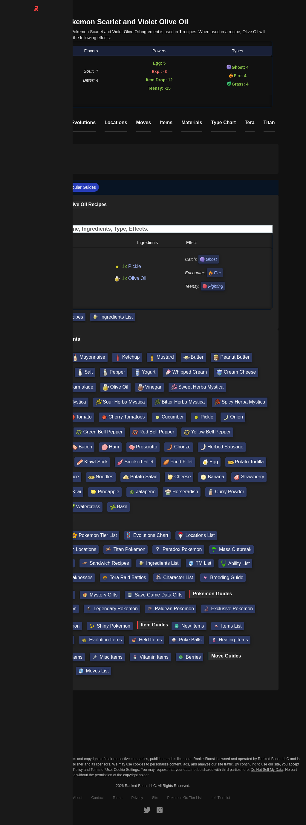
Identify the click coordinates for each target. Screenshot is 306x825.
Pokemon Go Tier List (184, 798)
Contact (97, 798)
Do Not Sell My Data (267, 770)
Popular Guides (81, 187)
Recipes (50, 187)
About (77, 798)
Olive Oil (130, 278)
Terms (118, 798)
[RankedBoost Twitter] (147, 809)
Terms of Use (101, 770)
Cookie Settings (126, 770)
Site (155, 798)
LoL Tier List (220, 798)
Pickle (127, 266)
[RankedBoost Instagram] (160, 809)
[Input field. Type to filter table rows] (153, 229)
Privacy (137, 798)
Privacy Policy (71, 770)
